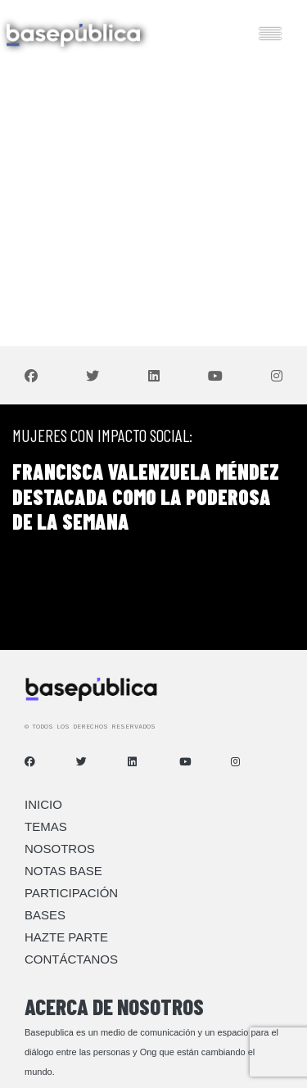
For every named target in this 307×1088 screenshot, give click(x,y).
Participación (71, 892)
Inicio (43, 804)
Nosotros (60, 848)
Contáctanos (71, 959)
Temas (46, 826)
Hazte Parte (66, 936)
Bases (45, 914)
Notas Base (63, 870)
